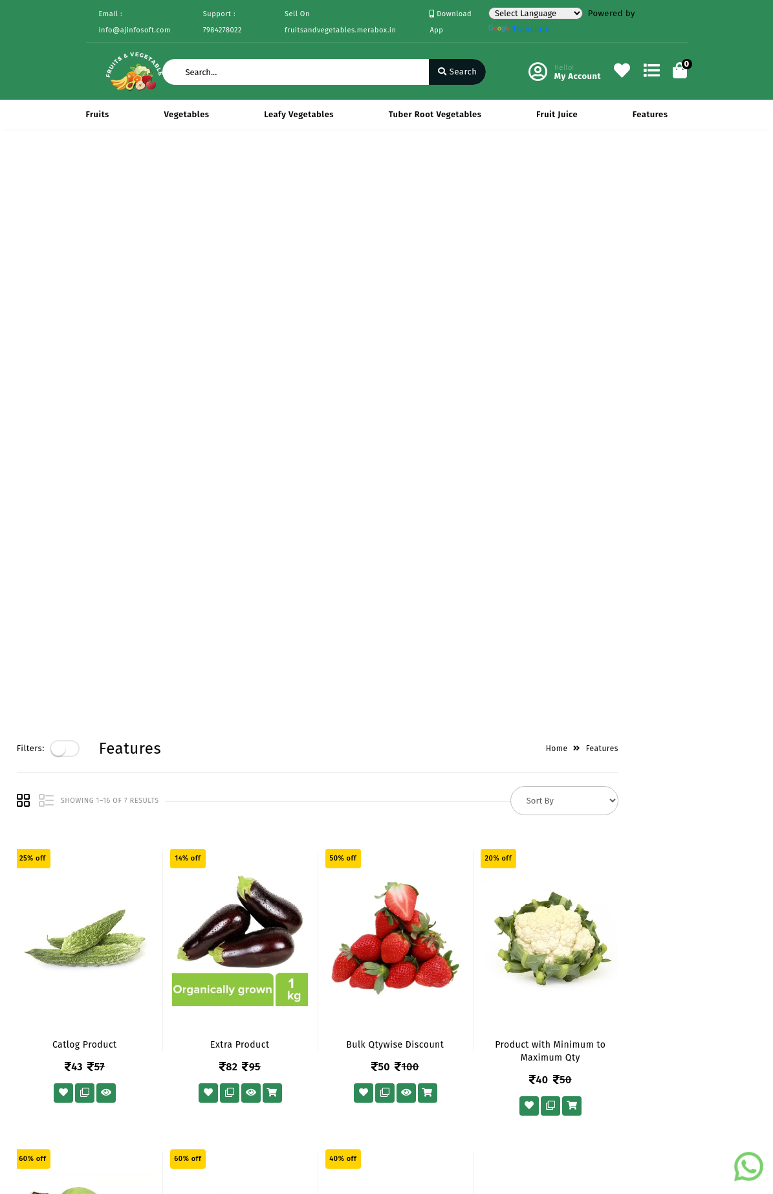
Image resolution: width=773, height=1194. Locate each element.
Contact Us (212, 1015)
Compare (311, 978)
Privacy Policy (114, 940)
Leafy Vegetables (299, 114)
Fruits (97, 114)
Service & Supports (125, 1028)
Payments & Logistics (110, 967)
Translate (519, 29)
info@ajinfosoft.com (458, 1013)
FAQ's (96, 1047)
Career (203, 997)
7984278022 (438, 984)
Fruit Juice (557, 114)
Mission (205, 978)
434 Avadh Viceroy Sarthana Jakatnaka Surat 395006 (472, 948)
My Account (316, 959)
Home (626, 172)
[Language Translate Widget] (535, 13)
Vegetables (187, 114)
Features (650, 114)
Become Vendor (325, 940)
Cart (301, 997)
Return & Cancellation (111, 1001)
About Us (208, 940)
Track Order (316, 1015)
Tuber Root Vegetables (435, 114)
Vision (202, 959)
